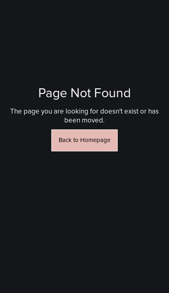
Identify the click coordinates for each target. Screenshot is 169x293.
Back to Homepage (84, 140)
